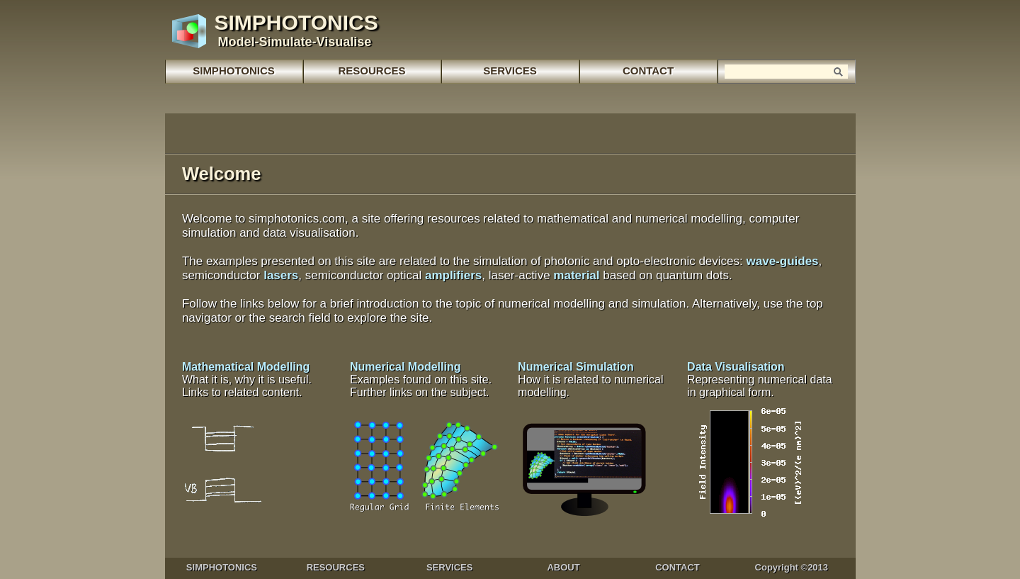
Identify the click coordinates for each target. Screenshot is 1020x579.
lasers (281, 275)
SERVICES (510, 70)
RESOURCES (336, 567)
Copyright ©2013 (792, 567)
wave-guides (783, 261)
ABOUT (563, 567)
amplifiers (453, 275)
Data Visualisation (759, 379)
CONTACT (677, 567)
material (576, 275)
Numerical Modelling (421, 379)
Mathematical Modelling (247, 379)
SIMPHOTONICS (234, 70)
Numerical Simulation (590, 379)
